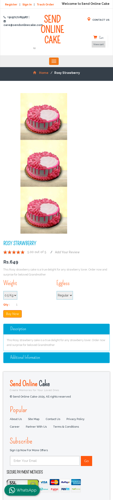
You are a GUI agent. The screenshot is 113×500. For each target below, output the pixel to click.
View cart (98, 44)
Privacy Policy (75, 419)
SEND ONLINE (52, 32)
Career (15, 427)
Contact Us (53, 419)
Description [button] (18, 329)
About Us (16, 419)
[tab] (56, 329)
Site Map (33, 419)
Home (40, 73)
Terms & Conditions (66, 427)
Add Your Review (67, 252)
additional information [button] (25, 357)
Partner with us (36, 427)
